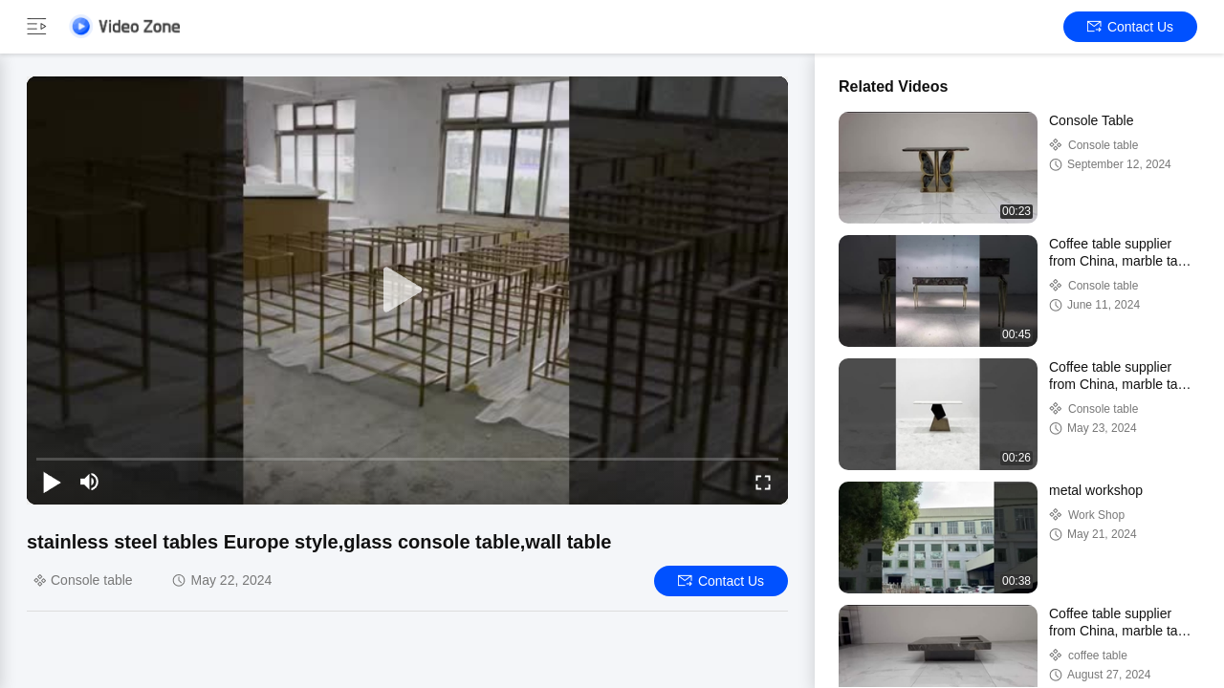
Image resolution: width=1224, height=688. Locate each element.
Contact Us (1130, 26)
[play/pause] (52, 481)
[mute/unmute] (90, 481)
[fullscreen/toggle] (763, 481)
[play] (407, 290)
